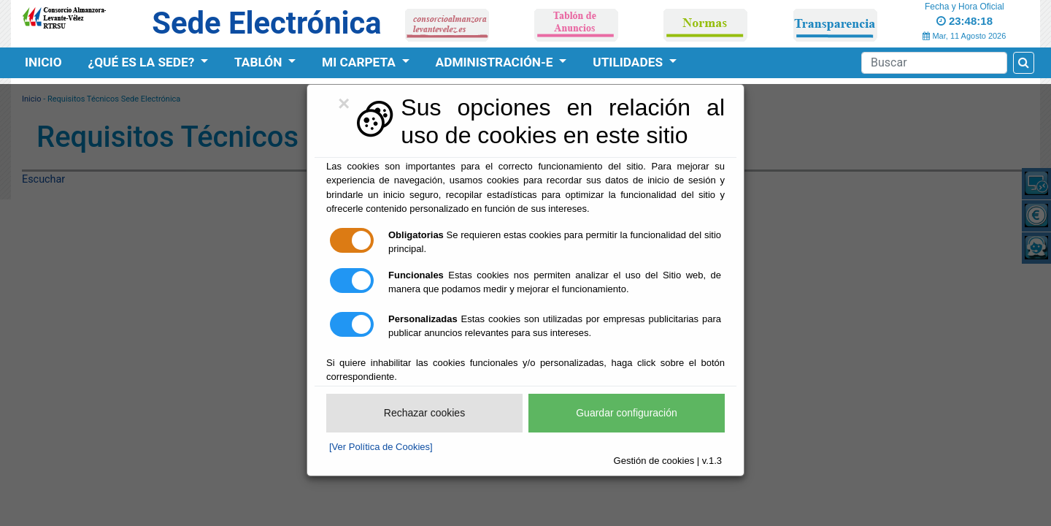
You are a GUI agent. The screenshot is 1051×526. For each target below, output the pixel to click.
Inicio (43, 62)
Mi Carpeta (360, 62)
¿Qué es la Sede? (143, 62)
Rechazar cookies (424, 413)
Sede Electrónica (266, 23)
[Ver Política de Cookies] (381, 446)
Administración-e (496, 62)
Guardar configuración (626, 413)
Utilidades (629, 62)
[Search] (934, 63)
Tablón (259, 62)
